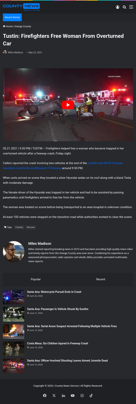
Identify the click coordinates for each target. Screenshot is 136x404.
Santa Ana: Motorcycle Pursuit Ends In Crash (54, 291)
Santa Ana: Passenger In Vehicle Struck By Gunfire (57, 309)
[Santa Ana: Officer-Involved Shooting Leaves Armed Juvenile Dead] (13, 366)
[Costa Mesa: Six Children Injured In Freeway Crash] (13, 348)
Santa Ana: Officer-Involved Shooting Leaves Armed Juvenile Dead (67, 360)
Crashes (19, 227)
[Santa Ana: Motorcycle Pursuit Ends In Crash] (13, 297)
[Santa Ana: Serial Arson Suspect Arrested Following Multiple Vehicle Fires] (13, 331)
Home (8, 26)
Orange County (22, 26)
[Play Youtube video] (68, 104)
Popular (36, 279)
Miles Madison (15, 52)
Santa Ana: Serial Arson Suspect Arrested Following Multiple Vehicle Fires (72, 326)
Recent (100, 279)
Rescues (31, 227)
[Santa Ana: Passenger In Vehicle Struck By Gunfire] (13, 314)
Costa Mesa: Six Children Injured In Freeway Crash (57, 343)
